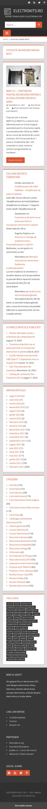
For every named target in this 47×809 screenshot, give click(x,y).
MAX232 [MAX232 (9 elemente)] (33, 642)
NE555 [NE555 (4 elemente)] (9, 645)
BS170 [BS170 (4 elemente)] (22, 614)
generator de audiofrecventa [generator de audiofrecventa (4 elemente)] (19, 624)
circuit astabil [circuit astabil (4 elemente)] (28, 617)
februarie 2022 (16, 421)
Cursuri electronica (18, 533)
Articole (13, 484)
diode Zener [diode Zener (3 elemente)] (12, 621)
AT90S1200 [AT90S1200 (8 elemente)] (11, 610)
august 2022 (15, 410)
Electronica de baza (18, 536)
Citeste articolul (14, 159)
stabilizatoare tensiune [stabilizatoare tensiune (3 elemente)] (17, 655)
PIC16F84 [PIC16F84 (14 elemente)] (30, 645)
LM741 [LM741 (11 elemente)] (16, 638)
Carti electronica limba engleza (24, 499)
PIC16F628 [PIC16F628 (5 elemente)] (10, 649)
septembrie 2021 (17, 440)
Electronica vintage (18, 548)
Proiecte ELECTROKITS (20, 566)
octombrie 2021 (17, 436)
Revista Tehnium (17, 581)
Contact (13, 720)
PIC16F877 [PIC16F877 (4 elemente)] (20, 649)
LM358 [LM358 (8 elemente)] (36, 635)
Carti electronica (17, 495)
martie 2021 (15, 462)
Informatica (15, 551)
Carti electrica (16, 492)
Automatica (14, 488)
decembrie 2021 (17, 429)
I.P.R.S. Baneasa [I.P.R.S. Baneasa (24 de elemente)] (21, 628)
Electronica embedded (20, 544)
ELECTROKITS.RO (28, 11)
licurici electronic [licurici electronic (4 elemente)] (29, 631)
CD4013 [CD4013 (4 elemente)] (36, 614)
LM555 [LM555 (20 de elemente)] (9, 638)
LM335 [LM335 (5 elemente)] (29, 635)
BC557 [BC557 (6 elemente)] (9, 614)
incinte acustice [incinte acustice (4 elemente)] (13, 631)
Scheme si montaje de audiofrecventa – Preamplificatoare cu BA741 (21, 240)
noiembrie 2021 (17, 432)
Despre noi (14, 724)
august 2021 (15, 444)
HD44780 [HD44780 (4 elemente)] (10, 628)
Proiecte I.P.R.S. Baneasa (21, 570)
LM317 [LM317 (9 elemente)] (9, 635)
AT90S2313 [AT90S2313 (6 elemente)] (21, 610)
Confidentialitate (17, 717)
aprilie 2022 (15, 414)
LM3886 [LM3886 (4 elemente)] (23, 638)
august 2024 (15, 395)
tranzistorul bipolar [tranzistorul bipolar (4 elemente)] (15, 659)
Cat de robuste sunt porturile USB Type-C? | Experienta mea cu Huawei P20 (22, 359)
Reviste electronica (18, 585)
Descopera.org (16, 742)
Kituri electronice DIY (23, 107)
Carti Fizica (14, 514)
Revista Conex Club (18, 574)
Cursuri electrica (17, 529)
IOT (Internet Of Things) (20, 555)
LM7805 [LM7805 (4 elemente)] (30, 638)
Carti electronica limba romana (24, 507)
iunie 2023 (14, 399)
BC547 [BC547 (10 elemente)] (35, 610)
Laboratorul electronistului (22, 563)
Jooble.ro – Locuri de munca (22, 749)
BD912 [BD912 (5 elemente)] (15, 614)
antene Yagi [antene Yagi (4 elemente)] (26, 603)
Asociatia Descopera (19, 746)
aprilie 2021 (15, 459)
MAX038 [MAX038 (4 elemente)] (25, 642)
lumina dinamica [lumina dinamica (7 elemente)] (14, 642)
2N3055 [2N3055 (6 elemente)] (17, 603)
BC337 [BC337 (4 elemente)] (29, 610)
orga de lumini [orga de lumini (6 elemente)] (19, 645)
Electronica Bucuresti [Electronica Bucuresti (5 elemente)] (27, 621)
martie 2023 (15, 403)
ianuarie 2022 (16, 425)
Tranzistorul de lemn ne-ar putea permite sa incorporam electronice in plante (23, 221)
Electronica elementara (20, 540)
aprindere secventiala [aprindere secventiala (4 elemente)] (16, 607)
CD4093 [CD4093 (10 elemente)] (17, 617)
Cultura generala (17, 525)
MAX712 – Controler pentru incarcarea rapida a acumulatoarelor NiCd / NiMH (23, 96)
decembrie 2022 (17, 406)
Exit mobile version (23, 805)
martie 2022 (15, 418)
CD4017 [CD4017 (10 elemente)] (10, 617)
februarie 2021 (16, 466)
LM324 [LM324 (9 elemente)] (23, 635)
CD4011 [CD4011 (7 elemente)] (29, 614)
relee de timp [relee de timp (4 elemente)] (30, 649)
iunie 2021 (14, 451)
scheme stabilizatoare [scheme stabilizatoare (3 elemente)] (16, 652)
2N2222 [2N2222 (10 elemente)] (10, 603)
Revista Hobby (16, 577)
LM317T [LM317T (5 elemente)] (16, 635)
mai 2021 (13, 455)
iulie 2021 (14, 447)
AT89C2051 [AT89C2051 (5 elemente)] (31, 607)
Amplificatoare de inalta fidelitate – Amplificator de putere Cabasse (23, 190)
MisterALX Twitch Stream (21, 753)
